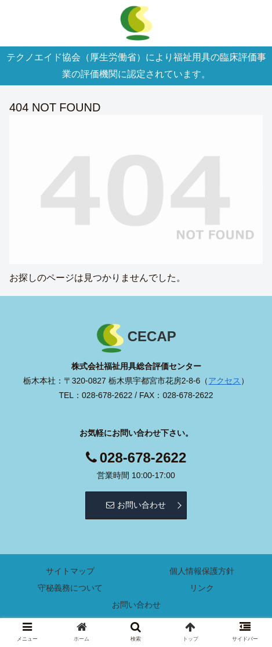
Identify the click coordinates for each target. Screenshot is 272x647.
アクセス (224, 380)
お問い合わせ (136, 504)
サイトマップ (70, 571)
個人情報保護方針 (201, 571)
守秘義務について (70, 587)
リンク (202, 587)
